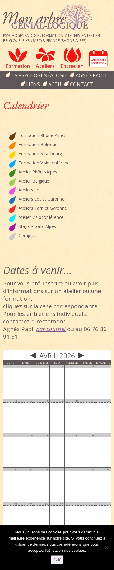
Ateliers (45, 66)
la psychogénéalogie (39, 75)
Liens (33, 84)
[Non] (106, 547)
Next (81, 355)
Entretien (72, 66)
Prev (33, 355)
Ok (57, 559)
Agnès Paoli (91, 75)
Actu (54, 84)
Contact (81, 84)
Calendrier (98, 59)
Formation (18, 66)
